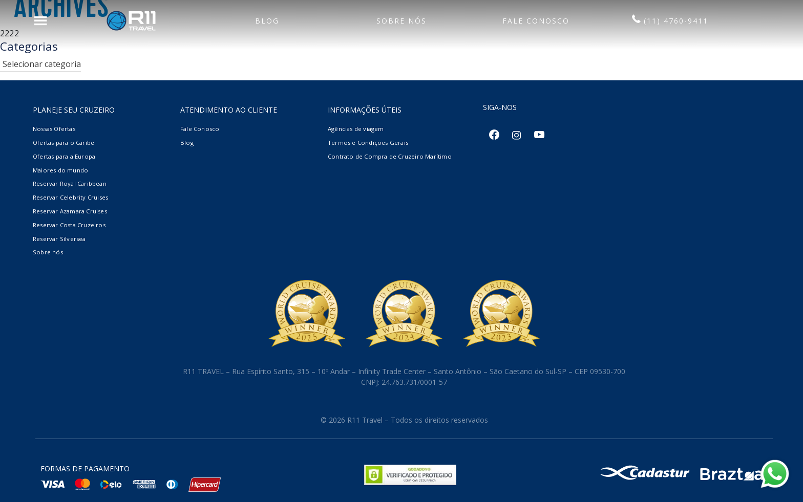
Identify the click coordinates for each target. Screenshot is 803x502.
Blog (187, 142)
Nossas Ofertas (54, 129)
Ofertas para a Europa (64, 156)
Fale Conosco (199, 129)
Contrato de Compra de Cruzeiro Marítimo (390, 156)
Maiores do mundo (60, 170)
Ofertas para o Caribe (63, 142)
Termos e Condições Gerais (368, 142)
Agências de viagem (356, 129)
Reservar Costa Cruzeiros (69, 225)
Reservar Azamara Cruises (70, 211)
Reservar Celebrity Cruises (70, 197)
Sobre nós (48, 252)
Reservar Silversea (59, 239)
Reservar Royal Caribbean (70, 183)
